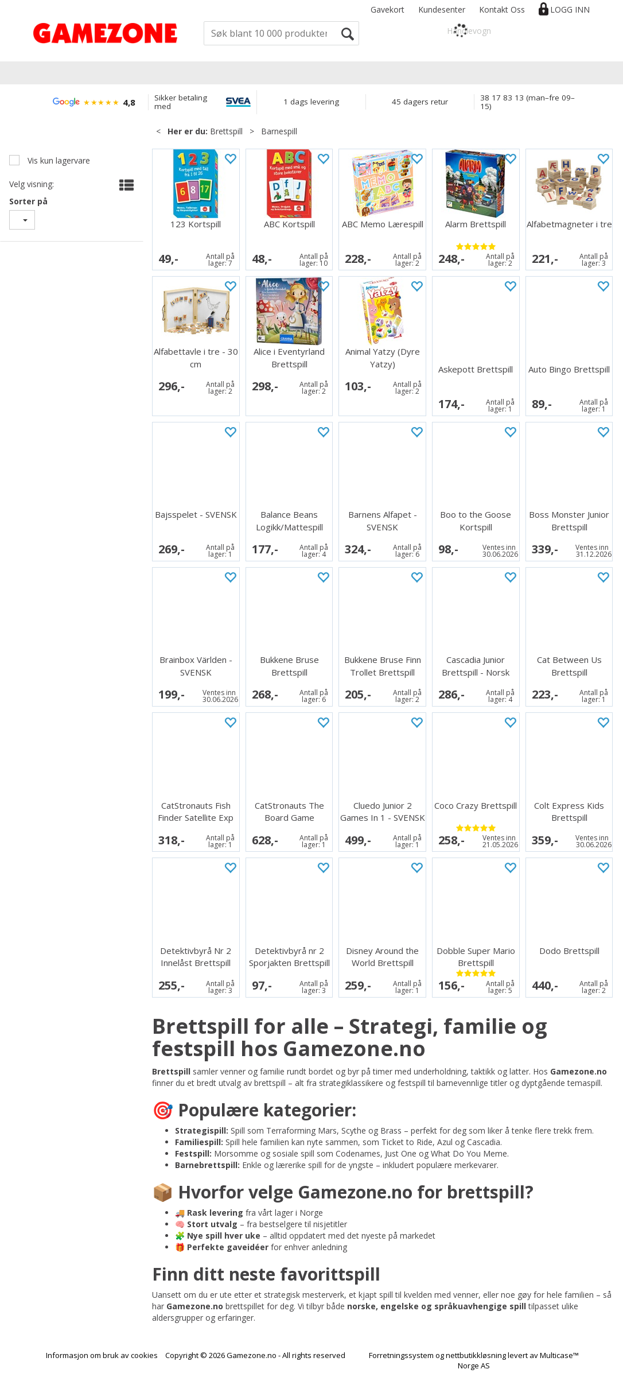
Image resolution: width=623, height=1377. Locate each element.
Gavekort (387, 9)
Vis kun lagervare (57, 160)
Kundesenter (441, 9)
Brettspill (226, 131)
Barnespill (279, 131)
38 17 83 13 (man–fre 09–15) (527, 101)
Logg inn (570, 9)
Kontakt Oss (502, 9)
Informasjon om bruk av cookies (102, 1355)
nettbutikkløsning (476, 1355)
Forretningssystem (401, 1355)
